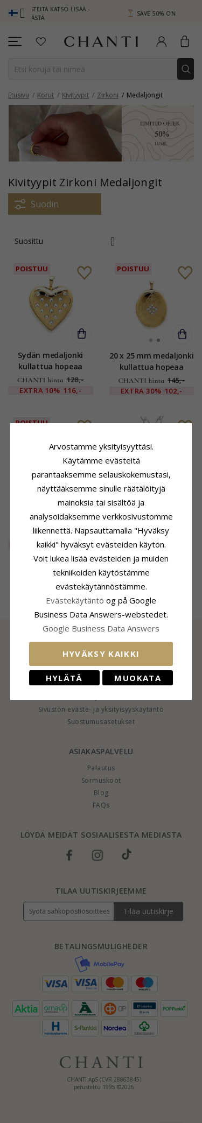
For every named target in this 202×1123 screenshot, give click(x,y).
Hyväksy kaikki (101, 653)
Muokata (137, 677)
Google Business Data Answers (101, 628)
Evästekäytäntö (75, 600)
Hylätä (64, 677)
